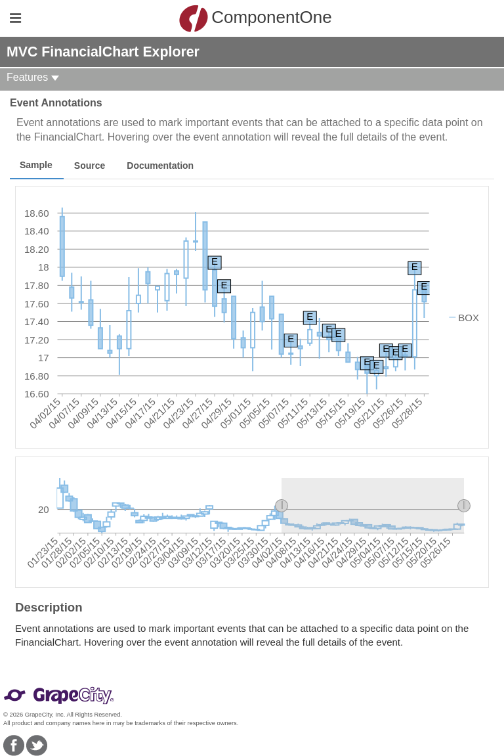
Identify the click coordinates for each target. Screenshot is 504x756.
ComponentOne (255, 18)
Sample (36, 165)
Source (89, 165)
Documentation (160, 165)
